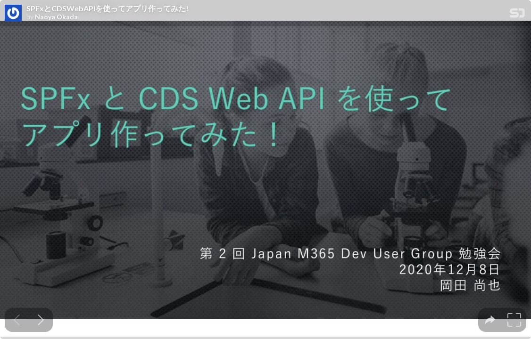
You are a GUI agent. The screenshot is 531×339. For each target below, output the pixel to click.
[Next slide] (40, 320)
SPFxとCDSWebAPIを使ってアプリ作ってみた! (107, 8)
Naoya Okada (56, 17)
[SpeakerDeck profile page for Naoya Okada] (13, 14)
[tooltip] (490, 320)
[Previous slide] (16, 320)
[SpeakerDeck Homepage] (517, 14)
